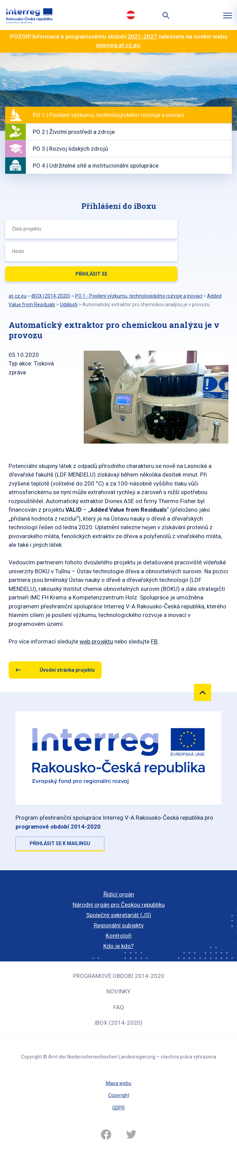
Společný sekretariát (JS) (118, 915)
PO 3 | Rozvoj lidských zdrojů (70, 148)
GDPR (118, 1107)
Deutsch (130, 15)
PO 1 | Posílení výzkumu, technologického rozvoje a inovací (108, 114)
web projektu (96, 641)
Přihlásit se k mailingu (60, 843)
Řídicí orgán (118, 894)
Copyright (118, 1095)
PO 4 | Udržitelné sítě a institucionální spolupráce (95, 165)
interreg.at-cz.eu (118, 45)
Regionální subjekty (119, 925)
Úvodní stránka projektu (67, 670)
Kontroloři (119, 935)
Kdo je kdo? (118, 946)
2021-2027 (142, 36)
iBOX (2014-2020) (118, 1022)
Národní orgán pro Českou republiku (119, 904)
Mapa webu (118, 1083)
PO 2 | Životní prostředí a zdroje (74, 131)
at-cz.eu (18, 296)
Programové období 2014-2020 (118, 975)
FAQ (118, 1007)
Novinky (118, 991)
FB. (155, 641)
